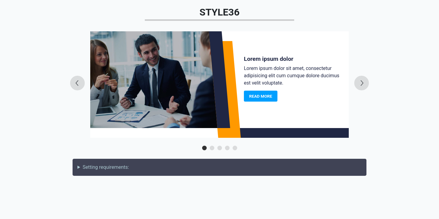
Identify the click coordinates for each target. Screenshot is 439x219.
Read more (260, 96)
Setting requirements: (106, 167)
